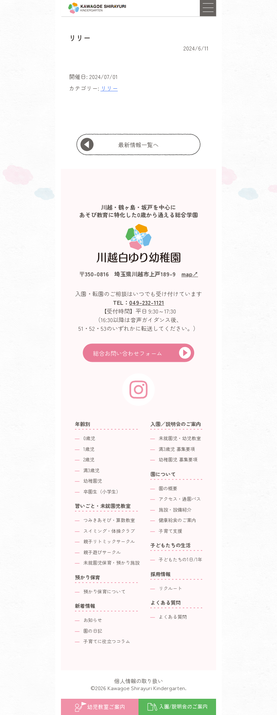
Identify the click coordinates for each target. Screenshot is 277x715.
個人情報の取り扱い (138, 681)
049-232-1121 (146, 302)
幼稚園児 (92, 480)
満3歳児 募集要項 (177, 449)
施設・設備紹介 (175, 509)
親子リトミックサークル (109, 541)
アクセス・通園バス (180, 498)
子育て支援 (170, 530)
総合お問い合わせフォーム (127, 353)
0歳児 (89, 438)
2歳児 (88, 459)
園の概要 (168, 488)
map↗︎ (189, 273)
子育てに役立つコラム (106, 641)
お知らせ (92, 620)
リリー (109, 88)
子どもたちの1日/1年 (180, 559)
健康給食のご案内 (177, 520)
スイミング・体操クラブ (109, 530)
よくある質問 (173, 616)
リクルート (170, 588)
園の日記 (92, 630)
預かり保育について (104, 591)
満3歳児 (91, 470)
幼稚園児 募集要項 (178, 459)
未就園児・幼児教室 (180, 438)
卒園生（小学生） (102, 491)
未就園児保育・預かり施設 (111, 562)
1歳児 (88, 449)
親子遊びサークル (102, 552)
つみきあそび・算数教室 (109, 520)
